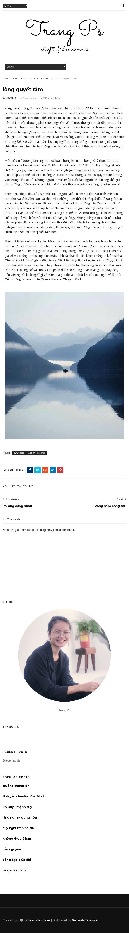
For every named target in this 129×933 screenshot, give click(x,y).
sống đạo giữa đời (17, 860)
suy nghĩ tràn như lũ (18, 828)
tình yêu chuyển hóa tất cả (23, 796)
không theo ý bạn (17, 838)
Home (6, 78)
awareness (20, 78)
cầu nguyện (12, 849)
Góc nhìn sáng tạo (42, 78)
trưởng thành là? (16, 786)
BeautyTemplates (39, 920)
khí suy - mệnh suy (17, 807)
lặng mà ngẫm (14, 870)
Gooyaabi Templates (85, 920)
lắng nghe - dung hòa (20, 817)
